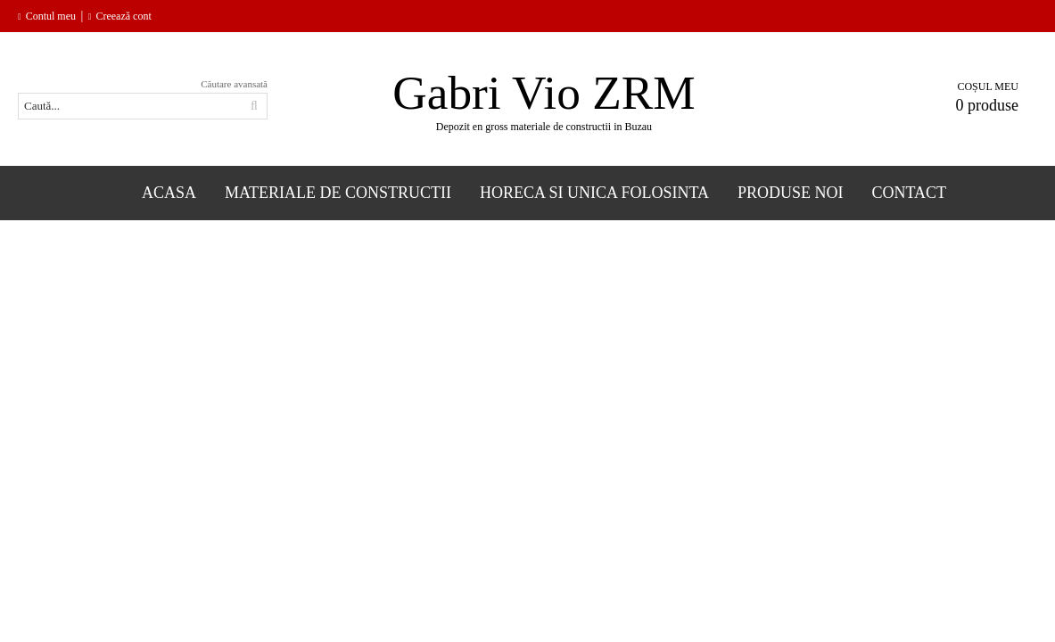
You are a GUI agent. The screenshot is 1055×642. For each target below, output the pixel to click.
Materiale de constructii (338, 193)
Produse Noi (791, 193)
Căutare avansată (234, 83)
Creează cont (123, 16)
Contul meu (51, 16)
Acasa (169, 193)
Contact (909, 193)
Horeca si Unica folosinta (594, 193)
